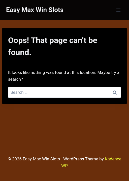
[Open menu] (118, 10)
